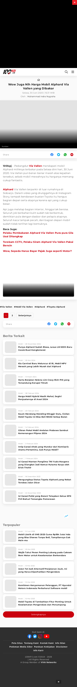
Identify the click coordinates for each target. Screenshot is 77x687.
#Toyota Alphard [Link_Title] (56, 307)
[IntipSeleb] (60, 672)
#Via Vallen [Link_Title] (6, 307)
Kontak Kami (47, 643)
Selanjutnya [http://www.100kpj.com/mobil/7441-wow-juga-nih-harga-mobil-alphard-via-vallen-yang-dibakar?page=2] (24, 315)
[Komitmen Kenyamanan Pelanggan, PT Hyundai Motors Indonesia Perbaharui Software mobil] (38, 585)
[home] (38, 80)
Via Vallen (35, 165)
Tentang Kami (31, 643)
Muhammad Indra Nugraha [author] (41, 96)
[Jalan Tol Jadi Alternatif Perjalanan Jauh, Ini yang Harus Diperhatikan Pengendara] (38, 569)
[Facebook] (30, 636)
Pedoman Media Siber (21, 647)
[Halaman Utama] (9, 72)
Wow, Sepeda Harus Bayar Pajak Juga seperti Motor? (37, 251)
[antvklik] (46, 672)
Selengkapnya (38, 614)
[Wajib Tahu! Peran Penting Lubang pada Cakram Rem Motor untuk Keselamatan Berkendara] (38, 552)
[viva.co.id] (20, 667)
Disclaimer (62, 647)
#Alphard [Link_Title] (40, 307)
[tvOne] (24, 672)
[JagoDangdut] (38, 678)
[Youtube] (46, 636)
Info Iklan (60, 643)
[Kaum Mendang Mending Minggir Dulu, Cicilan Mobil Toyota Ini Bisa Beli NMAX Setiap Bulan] (38, 414)
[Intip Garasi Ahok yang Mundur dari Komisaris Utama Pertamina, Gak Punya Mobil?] (38, 447)
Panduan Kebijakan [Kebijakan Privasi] (44, 647)
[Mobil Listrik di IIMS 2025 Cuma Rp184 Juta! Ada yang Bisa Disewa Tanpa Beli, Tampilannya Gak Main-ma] (38, 536)
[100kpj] (33, 667)
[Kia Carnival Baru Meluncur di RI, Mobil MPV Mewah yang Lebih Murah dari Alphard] (38, 363)
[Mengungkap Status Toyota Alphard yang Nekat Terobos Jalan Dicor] (38, 479)
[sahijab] (45, 667)
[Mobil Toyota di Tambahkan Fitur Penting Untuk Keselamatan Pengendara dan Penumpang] (38, 602)
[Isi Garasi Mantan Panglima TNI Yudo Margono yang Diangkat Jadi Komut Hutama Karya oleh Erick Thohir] (38, 463)
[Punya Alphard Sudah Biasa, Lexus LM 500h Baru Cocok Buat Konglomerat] (38, 347)
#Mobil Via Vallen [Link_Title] (23, 307)
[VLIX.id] (58, 667)
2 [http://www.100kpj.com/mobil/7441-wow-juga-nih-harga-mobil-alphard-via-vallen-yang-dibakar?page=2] (12, 315)
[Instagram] (40, 636)
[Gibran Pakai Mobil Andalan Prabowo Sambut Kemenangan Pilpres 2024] (38, 430)
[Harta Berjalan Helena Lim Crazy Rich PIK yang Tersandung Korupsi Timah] (38, 380)
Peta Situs (17, 643)
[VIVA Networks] (49, 662)
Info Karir (38, 650)
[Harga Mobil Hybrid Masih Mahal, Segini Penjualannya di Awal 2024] (38, 396)
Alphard (8, 189)
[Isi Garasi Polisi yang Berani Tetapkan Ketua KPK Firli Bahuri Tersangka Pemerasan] (38, 496)
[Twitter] (35, 636)
